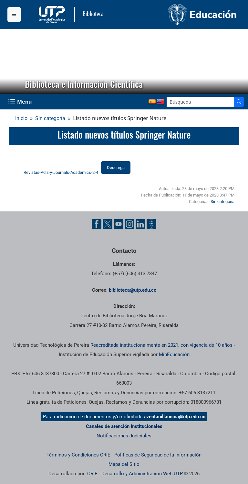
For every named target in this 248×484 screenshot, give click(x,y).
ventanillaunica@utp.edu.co (175, 417)
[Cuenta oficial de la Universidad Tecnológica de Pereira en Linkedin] (140, 224)
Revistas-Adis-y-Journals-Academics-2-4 (61, 172)
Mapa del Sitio (124, 464)
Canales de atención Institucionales (124, 426)
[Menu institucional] (14, 14)
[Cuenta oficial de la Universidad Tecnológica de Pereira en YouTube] (118, 224)
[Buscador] (239, 102)
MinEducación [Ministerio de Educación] (174, 354)
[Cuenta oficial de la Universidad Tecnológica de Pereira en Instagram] (129, 224)
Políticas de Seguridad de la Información (158, 455)
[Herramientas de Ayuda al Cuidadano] (151, 224)
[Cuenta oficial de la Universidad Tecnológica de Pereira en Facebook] (96, 224)
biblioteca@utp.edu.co (132, 290)
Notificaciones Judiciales (124, 436)
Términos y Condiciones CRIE (78, 455)
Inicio (21, 118)
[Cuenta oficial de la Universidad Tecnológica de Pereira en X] (107, 224)
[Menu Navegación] (20, 101)
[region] (124, 61)
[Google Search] (200, 102)
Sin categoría (50, 118)
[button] (10, 61)
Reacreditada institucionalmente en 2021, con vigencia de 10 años (161, 345)
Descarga (116, 167)
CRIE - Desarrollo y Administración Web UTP (135, 474)
